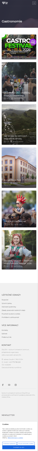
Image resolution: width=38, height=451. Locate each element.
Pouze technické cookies (25, 443)
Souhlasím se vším (18, 447)
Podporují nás (6, 337)
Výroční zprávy (7, 303)
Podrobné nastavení (9, 443)
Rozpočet (5, 300)
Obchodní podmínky (9, 307)
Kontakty (5, 330)
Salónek (4, 334)
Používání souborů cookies (11, 314)
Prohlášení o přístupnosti (10, 317)
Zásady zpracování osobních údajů (13, 310)
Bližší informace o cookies (15, 438)
